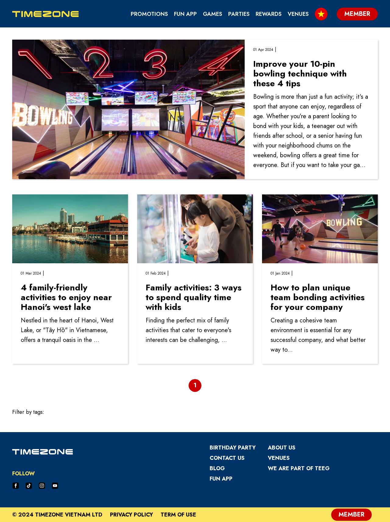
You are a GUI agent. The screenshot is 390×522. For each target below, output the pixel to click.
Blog (217, 468)
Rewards (269, 14)
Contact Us (227, 458)
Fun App (185, 14)
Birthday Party (233, 448)
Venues (298, 14)
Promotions (149, 14)
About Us (282, 448)
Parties (239, 14)
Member (351, 514)
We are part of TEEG (299, 468)
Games (212, 14)
